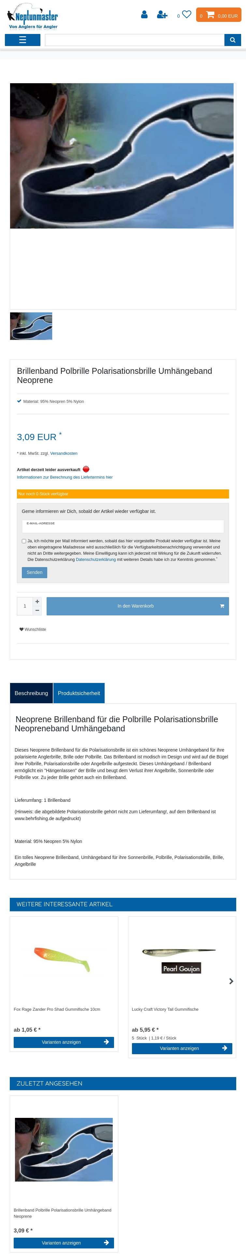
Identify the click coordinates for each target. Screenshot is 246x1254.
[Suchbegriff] (134, 40)
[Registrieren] (162, 15)
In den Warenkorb (171, 606)
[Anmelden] (144, 15)
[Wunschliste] (184, 15)
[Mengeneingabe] (25, 606)
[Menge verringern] (37, 610)
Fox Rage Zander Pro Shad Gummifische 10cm (57, 1009)
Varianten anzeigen (75, 1042)
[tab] (31, 693)
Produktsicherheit (79, 693)
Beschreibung (31, 693)
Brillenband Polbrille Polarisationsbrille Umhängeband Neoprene (62, 1213)
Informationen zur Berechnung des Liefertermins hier (65, 477)
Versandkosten (63, 453)
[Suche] (232, 40)
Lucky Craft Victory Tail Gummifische (165, 1009)
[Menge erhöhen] (37, 601)
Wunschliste (33, 629)
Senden (34, 572)
